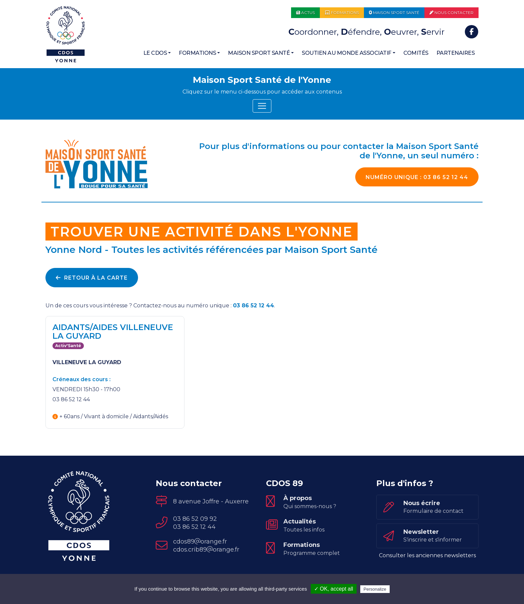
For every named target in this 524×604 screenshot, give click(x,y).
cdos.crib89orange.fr (206, 549)
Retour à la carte (92, 278)
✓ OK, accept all (333, 589)
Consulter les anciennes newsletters (427, 555)
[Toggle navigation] (262, 106)
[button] (157, 53)
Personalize (375, 589)
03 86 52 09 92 (195, 518)
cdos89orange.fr (200, 541)
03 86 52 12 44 (417, 177)
